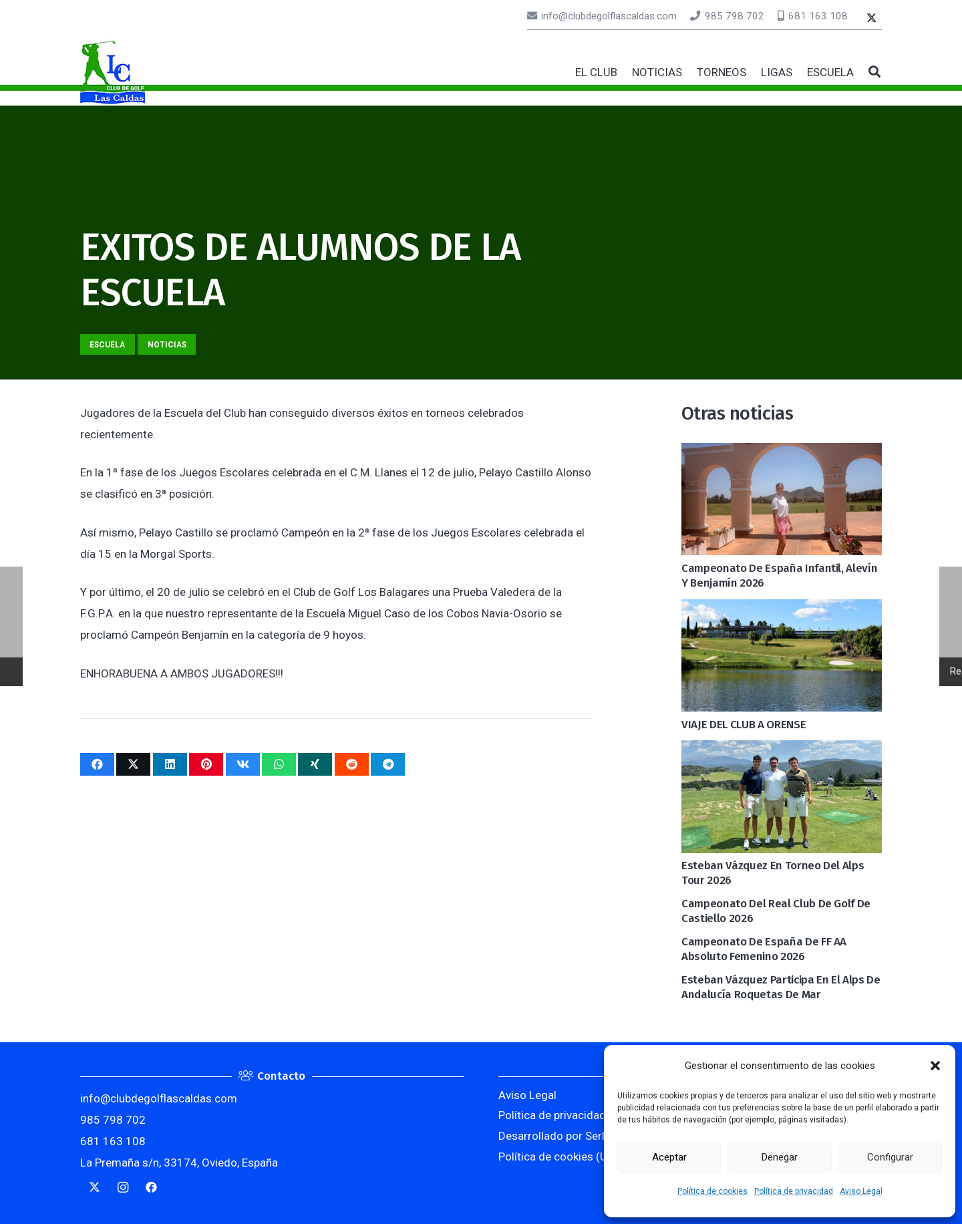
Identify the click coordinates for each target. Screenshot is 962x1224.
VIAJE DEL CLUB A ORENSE (743, 725)
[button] (935, 1065)
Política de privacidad (793, 1191)
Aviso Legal (861, 1191)
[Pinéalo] (206, 764)
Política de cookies (712, 1191)
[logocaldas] (112, 72)
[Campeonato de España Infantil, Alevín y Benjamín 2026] (781, 453)
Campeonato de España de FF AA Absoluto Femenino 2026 (763, 949)
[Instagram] (123, 1187)
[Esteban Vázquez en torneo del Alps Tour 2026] (781, 751)
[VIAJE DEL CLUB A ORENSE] (781, 610)
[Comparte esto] (97, 764)
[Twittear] (133, 764)
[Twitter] (871, 19)
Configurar (890, 1157)
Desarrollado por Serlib (555, 1135)
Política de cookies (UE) (557, 1156)
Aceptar (669, 1157)
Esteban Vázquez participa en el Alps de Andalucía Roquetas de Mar (780, 987)
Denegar (780, 1157)
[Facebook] (151, 1187)
